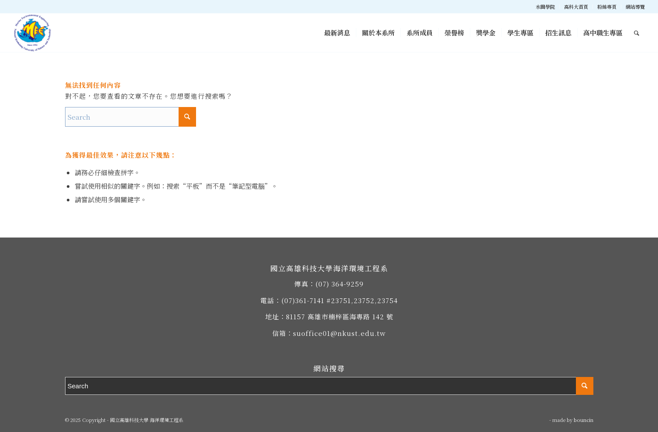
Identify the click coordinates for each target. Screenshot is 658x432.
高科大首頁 (576, 6)
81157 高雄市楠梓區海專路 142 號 (339, 316)
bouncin (583, 419)
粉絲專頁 (607, 6)
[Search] (636, 33)
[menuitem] (545, 6)
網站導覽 (635, 6)
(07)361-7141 (302, 300)
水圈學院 (545, 6)
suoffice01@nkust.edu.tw (339, 333)
